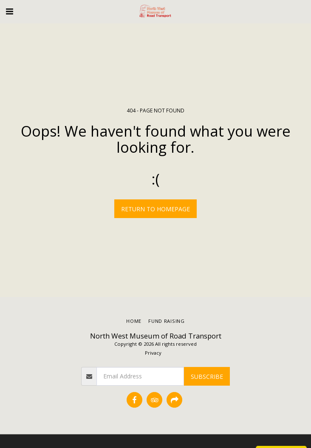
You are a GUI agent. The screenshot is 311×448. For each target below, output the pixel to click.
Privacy (153, 353)
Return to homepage (155, 209)
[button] (9, 11)
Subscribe (207, 376)
